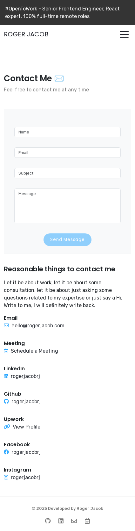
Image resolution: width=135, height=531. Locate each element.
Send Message (67, 240)
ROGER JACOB (26, 34)
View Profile (26, 427)
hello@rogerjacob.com (37, 326)
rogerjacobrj (25, 376)
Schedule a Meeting (34, 351)
